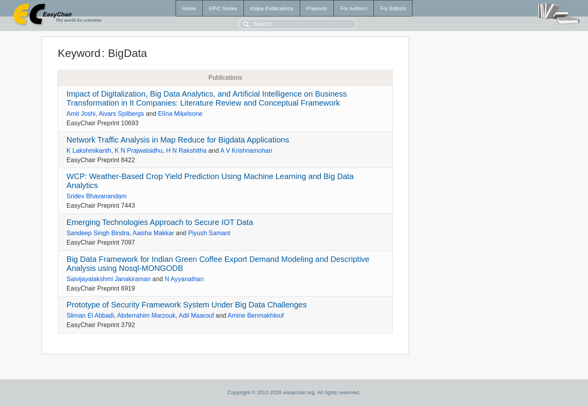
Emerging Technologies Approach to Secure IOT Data (159, 222)
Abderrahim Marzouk (146, 315)
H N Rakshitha (186, 150)
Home (189, 8)
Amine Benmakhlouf (255, 315)
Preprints (316, 8)
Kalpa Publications (271, 8)
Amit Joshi (80, 113)
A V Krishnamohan (246, 150)
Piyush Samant (209, 233)
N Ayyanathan (184, 279)
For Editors (393, 8)
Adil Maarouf (196, 315)
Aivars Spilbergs (121, 113)
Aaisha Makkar (153, 233)
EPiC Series (223, 8)
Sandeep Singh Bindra (97, 233)
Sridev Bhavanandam (96, 196)
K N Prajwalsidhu (139, 150)
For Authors (353, 8)
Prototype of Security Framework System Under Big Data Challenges (186, 304)
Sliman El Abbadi (90, 315)
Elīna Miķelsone (180, 113)
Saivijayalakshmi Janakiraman (108, 279)
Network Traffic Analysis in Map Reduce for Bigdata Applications (177, 139)
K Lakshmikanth (88, 150)
